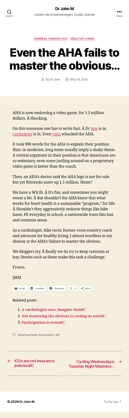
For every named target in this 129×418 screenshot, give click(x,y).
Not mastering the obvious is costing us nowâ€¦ (66, 316)
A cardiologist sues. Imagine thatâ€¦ (56, 310)
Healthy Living (83, 39)
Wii (58, 335)
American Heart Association (36, 335)
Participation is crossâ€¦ (45, 323)
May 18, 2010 (79, 80)
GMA (57, 134)
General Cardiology (51, 39)
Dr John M (64, 9)
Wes (94, 129)
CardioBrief (23, 134)
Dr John (55, 80)
